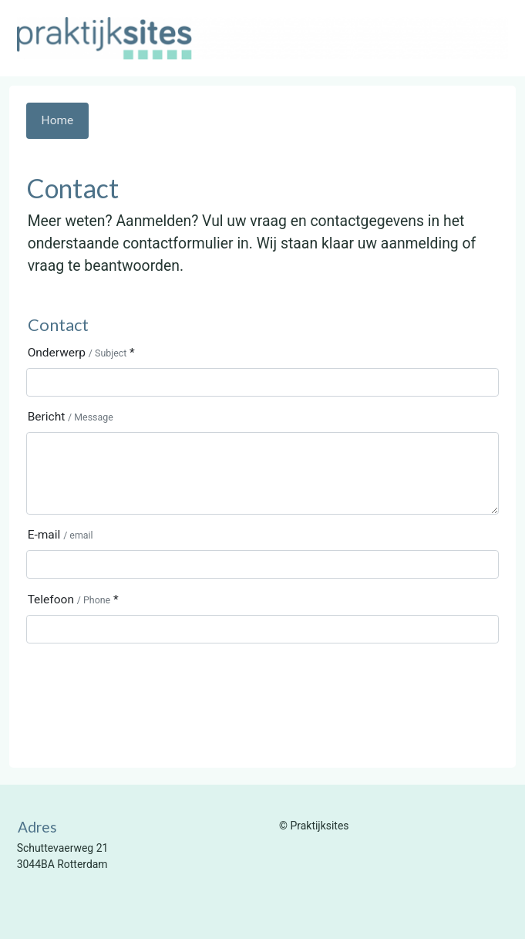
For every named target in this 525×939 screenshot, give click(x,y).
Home (58, 120)
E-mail (60, 535)
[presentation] (143, 685)
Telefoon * (73, 599)
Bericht (70, 417)
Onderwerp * (81, 353)
